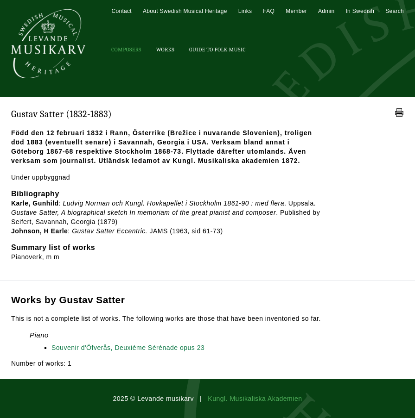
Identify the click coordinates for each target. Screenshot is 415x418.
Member (296, 11)
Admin (326, 11)
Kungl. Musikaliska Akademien (255, 398)
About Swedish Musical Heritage (185, 11)
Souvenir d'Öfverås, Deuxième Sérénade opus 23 (127, 347)
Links (245, 11)
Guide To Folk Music (217, 49)
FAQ (269, 11)
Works (165, 49)
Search (394, 11)
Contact (121, 11)
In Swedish (359, 11)
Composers (126, 49)
